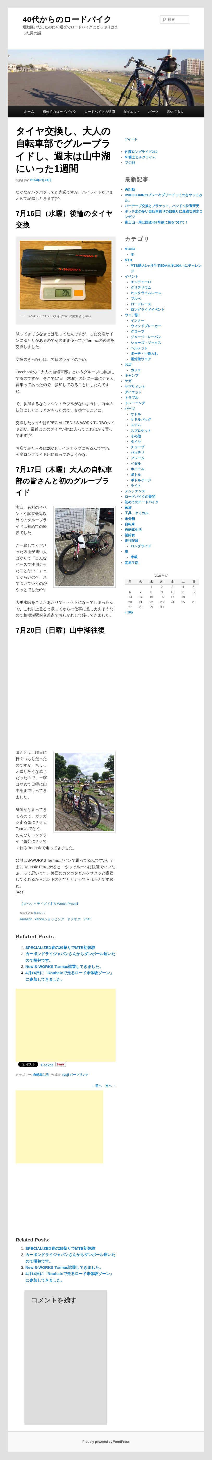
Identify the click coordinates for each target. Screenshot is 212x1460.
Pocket (47, 1065)
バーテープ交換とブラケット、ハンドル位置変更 (162, 206)
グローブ (137, 331)
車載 (134, 557)
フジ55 (130, 163)
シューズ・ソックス (146, 343)
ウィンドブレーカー (146, 326)
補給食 (130, 535)
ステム (136, 425)
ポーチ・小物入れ (144, 354)
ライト (136, 486)
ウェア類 (131, 315)
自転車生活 (41, 1075)
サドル (136, 414)
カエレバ (39, 912)
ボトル (136, 475)
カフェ (136, 370)
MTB (128, 260)
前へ (96, 1086)
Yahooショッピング (49, 919)
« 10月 (129, 612)
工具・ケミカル (136, 513)
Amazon (26, 919)
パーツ (153, 112)
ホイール (137, 469)
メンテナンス (135, 491)
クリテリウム (141, 287)
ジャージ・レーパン (146, 337)
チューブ (137, 447)
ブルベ (136, 299)
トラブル (131, 398)
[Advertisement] (66, 1025)
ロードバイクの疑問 (99, 112)
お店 (128, 364)
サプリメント (135, 387)
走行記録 (131, 541)
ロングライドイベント (148, 310)
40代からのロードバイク (67, 19)
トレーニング (135, 403)
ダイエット (131, 112)
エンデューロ (141, 282)
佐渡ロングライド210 (141, 152)
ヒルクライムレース (146, 293)
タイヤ (136, 442)
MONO (130, 249)
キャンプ (131, 375)
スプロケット (141, 431)
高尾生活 (131, 563)
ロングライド (141, 546)
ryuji (65, 1075)
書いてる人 (175, 112)
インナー (137, 320)
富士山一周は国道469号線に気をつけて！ (156, 222)
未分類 (130, 519)
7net (87, 919)
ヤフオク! (74, 919)
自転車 (130, 524)
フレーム (137, 458)
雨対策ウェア (141, 359)
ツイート (131, 139)
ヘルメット (139, 348)
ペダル (136, 463)
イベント (131, 276)
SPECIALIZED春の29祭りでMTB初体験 (60, 947)
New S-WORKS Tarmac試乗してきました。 (64, 966)
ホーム (29, 112)
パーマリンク (79, 1075)
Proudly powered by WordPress (105, 1442)
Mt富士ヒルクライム (140, 157)
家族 (128, 508)
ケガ (128, 381)
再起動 (130, 189)
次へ (110, 1086)
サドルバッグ (141, 419)
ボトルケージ (141, 480)
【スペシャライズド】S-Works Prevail (49, 904)
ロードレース (141, 304)
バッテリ (137, 453)
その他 (136, 436)
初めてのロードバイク (59, 112)
